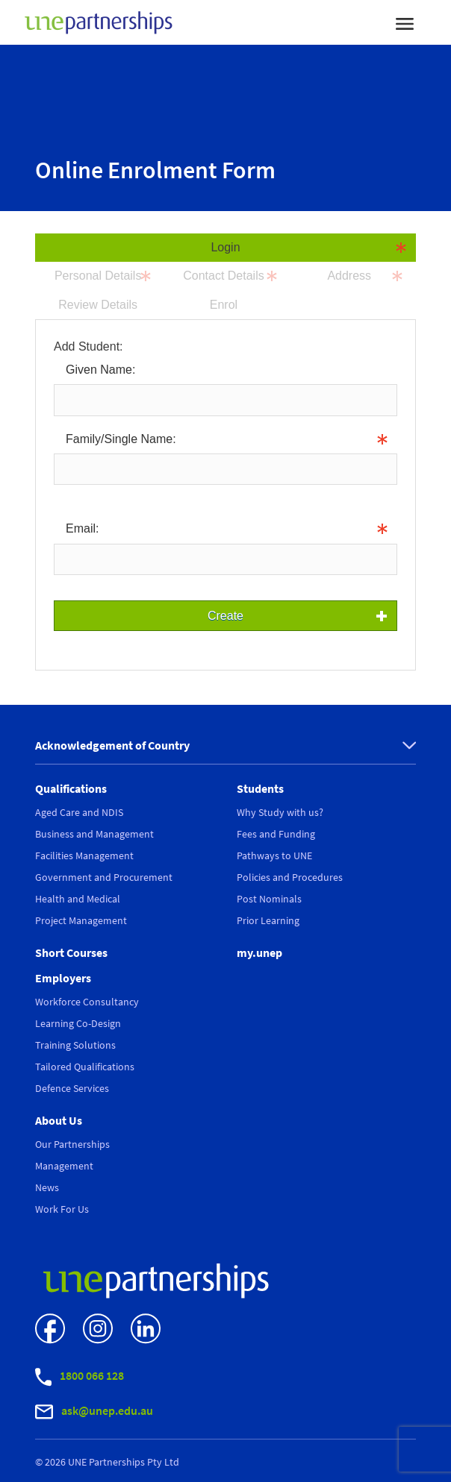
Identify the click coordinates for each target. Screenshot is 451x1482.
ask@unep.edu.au (94, 1411)
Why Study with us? (280, 812)
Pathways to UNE (274, 855)
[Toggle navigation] (404, 22)
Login (225, 247)
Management (64, 1165)
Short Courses (71, 952)
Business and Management (94, 834)
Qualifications (71, 788)
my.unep (259, 952)
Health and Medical (77, 898)
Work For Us (62, 1209)
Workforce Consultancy (87, 1001)
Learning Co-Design (78, 1023)
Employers (63, 977)
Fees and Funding (276, 834)
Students (260, 788)
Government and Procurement (103, 877)
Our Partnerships (72, 1144)
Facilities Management (84, 855)
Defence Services (72, 1088)
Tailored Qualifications (84, 1066)
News (47, 1187)
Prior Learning (268, 920)
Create (225, 615)
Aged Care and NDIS (79, 812)
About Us (58, 1120)
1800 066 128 (79, 1377)
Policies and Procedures (290, 877)
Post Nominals (269, 898)
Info (64, 495)
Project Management (81, 920)
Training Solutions (75, 1045)
